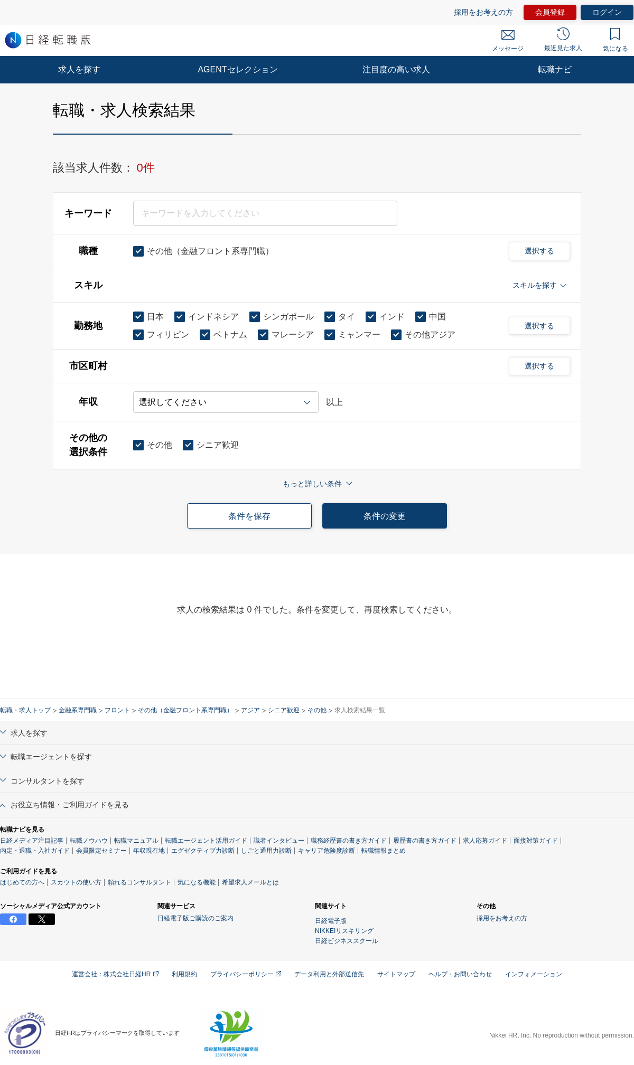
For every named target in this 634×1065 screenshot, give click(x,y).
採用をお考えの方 (483, 12)
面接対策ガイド (536, 840)
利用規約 (184, 974)
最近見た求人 (563, 39)
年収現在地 (149, 850)
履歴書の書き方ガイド (424, 840)
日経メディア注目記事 (31, 840)
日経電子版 (331, 921)
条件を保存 (249, 516)
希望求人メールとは (250, 882)
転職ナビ (555, 69)
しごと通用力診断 (266, 850)
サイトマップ (396, 974)
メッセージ (508, 41)
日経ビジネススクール (346, 941)
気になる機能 (197, 882)
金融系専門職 (78, 710)
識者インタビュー (279, 840)
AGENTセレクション (237, 69)
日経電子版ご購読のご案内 (195, 918)
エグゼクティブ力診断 (203, 850)
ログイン (607, 12)
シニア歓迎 (284, 710)
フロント (117, 710)
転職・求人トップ (25, 710)
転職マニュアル (136, 840)
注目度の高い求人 (396, 69)
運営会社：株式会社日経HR (115, 974)
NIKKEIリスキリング (344, 931)
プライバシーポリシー (245, 974)
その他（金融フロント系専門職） (185, 710)
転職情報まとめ (383, 850)
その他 (317, 710)
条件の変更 (384, 516)
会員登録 (550, 12)
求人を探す (79, 69)
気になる (615, 40)
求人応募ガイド (485, 840)
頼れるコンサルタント (139, 882)
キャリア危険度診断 (326, 850)
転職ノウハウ (89, 840)
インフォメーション (533, 974)
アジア (250, 710)
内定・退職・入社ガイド (35, 850)
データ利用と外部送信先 (329, 974)
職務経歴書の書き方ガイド (349, 840)
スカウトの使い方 (76, 882)
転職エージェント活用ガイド (206, 840)
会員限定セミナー (101, 850)
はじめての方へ (22, 882)
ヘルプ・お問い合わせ (460, 974)
